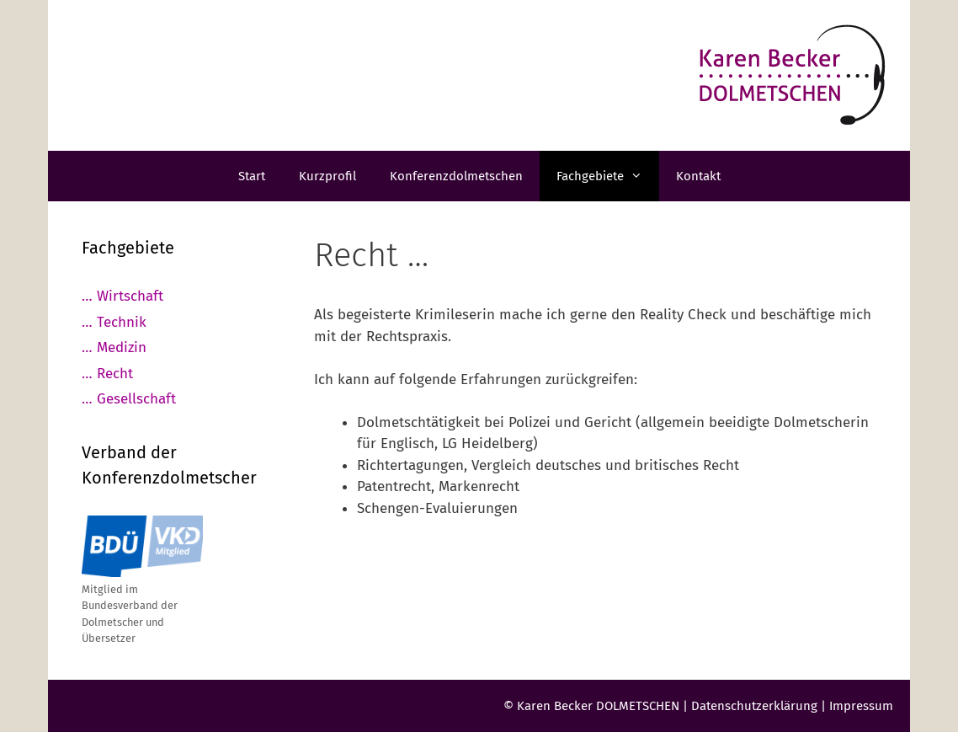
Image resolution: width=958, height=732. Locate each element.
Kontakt (698, 176)
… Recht (107, 373)
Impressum (861, 705)
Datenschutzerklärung (754, 705)
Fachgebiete (607, 176)
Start (251, 176)
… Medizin (114, 347)
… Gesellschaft (129, 399)
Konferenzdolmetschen (456, 176)
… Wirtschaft (122, 296)
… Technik (114, 322)
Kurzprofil (327, 176)
